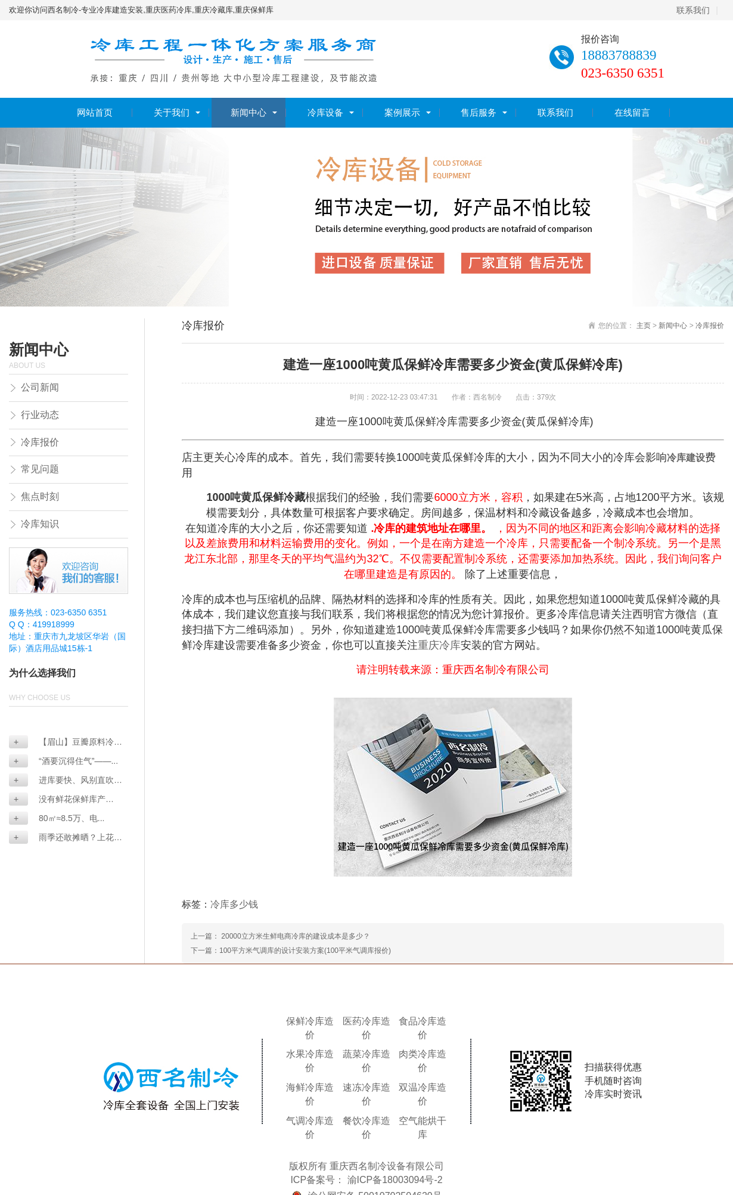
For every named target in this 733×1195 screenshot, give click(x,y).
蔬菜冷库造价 (366, 1061)
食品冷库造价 (422, 1028)
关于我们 (172, 112)
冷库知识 (40, 524)
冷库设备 (325, 112)
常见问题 (40, 469)
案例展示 (402, 112)
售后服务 (478, 112)
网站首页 (95, 112)
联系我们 (693, 10)
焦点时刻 (40, 496)
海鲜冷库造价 (310, 1094)
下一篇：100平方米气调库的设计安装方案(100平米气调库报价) (291, 950)
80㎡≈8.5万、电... (59, 818)
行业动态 (40, 415)
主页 (643, 325)
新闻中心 (248, 112)
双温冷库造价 (422, 1094)
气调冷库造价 (310, 1128)
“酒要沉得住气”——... (66, 761)
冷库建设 (686, 458)
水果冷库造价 (310, 1061)
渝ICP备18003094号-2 (395, 1180)
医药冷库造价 (366, 1028)
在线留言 (632, 112)
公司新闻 (40, 387)
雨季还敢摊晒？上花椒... (61, 838)
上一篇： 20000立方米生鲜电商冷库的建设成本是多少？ (280, 936)
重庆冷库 (439, 645)
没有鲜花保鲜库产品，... (57, 800)
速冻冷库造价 (366, 1094)
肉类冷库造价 (422, 1061)
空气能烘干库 (422, 1128)
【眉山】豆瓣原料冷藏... (61, 742)
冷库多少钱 (234, 904)
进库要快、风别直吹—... (61, 781)
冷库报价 (40, 442)
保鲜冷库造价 (310, 1028)
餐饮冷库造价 (366, 1128)
